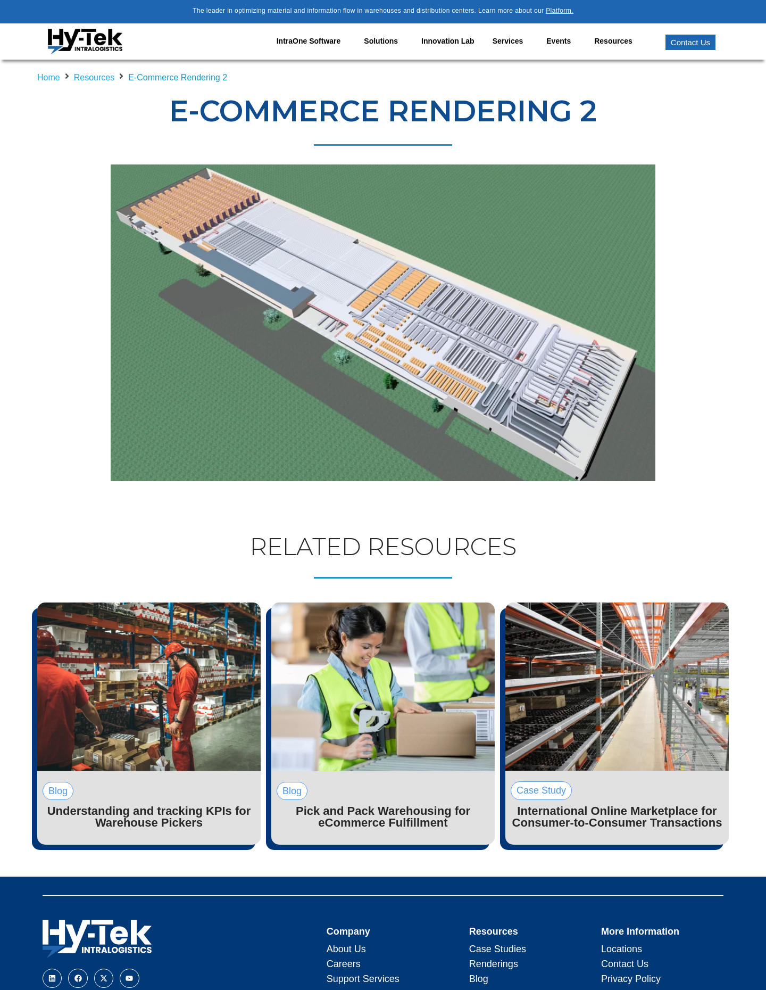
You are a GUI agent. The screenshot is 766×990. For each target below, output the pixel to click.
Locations (621, 949)
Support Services (363, 979)
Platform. (559, 10)
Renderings (493, 964)
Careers (344, 964)
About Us (346, 949)
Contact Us (624, 964)
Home (48, 77)
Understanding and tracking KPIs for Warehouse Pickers (149, 816)
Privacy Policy (631, 979)
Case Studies (497, 949)
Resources (94, 77)
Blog (478, 979)
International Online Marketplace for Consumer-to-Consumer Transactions (617, 816)
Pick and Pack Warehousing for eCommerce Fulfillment (383, 816)
